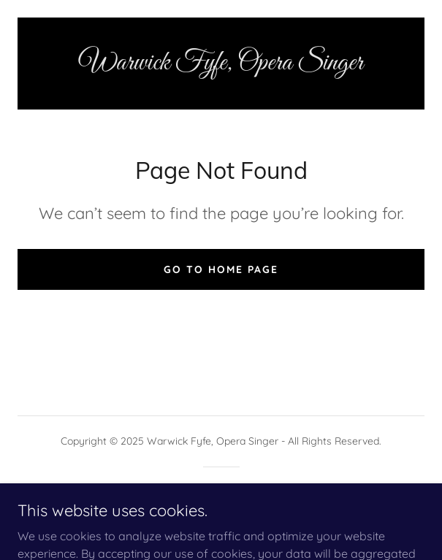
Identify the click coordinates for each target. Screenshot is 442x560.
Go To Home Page (221, 269)
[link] (221, 63)
